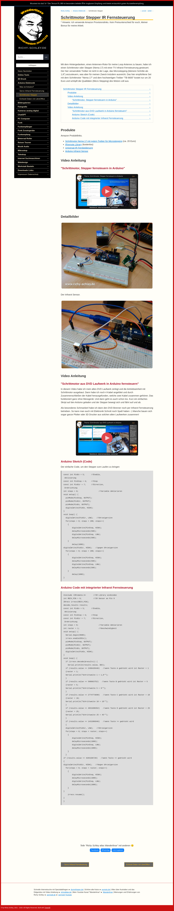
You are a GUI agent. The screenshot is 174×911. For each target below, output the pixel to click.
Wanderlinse (108, 892)
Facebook (95, 850)
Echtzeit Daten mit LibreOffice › (138, 864)
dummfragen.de (77, 890)
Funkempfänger (24, 124)
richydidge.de (66, 892)
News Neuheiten (24, 71)
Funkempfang (23, 132)
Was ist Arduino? (26, 86)
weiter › (150, 11)
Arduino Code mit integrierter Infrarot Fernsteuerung (97, 118)
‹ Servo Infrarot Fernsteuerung (75, 864)
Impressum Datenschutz (27, 170)
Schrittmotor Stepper (28, 94)
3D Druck (22, 78)
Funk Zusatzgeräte (25, 128)
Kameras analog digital (27, 109)
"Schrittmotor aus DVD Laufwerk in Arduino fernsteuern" (99, 111)
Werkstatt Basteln (25, 162)
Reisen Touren (24, 139)
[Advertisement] (107, 44)
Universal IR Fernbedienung (79, 148)
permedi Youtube (65, 895)
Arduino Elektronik (79, 11)
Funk (20, 120)
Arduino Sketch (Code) (83, 114)
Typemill (47, 908)
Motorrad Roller (24, 136)
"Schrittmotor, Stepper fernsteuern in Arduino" (94, 100)
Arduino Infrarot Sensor (76, 151)
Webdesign (22, 159)
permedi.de (51, 895)
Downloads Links (25, 166)
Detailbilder (73, 103)
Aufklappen (32, 65)
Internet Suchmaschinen (28, 155)
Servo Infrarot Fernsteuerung (31, 90)
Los (46, 57)
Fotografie (22, 105)
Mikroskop (22, 147)
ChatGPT (21, 113)
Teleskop (21, 151)
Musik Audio (23, 143)
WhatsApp (106, 850)
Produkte (72, 93)
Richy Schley (65, 11)
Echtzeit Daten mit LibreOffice (31, 98)
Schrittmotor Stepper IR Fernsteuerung (82, 89)
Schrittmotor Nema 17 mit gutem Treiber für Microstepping (93, 141)
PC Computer (23, 117)
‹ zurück (143, 11)
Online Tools (23, 75)
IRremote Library (73, 144)
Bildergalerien (24, 101)
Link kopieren (118, 850)
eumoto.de (106, 890)
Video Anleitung (75, 96)
